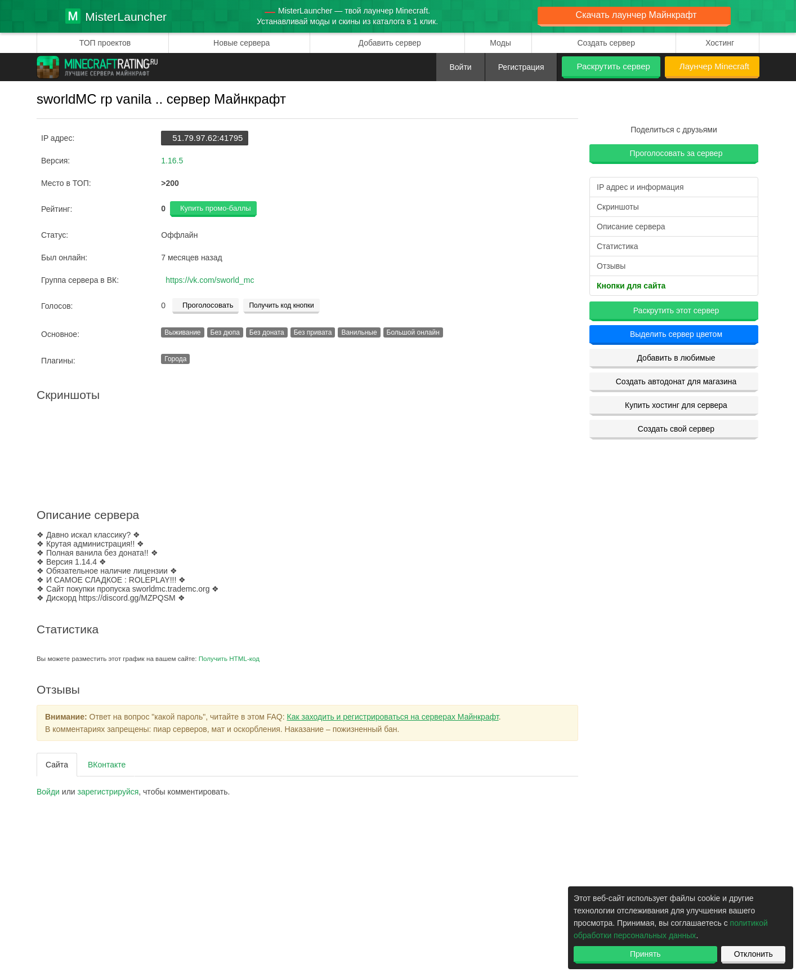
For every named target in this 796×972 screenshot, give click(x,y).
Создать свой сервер (676, 428)
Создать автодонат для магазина (676, 381)
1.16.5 (172, 160)
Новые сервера (241, 42)
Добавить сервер (390, 42)
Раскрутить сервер (613, 66)
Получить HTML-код (229, 658)
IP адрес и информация (640, 187)
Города (175, 359)
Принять (645, 953)
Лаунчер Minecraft (714, 66)
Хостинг (719, 42)
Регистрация (521, 67)
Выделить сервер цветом (676, 334)
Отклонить (753, 953)
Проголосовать (207, 305)
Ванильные (359, 332)
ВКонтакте (107, 764)
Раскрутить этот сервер (676, 310)
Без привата (313, 332)
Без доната (266, 332)
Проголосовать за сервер (676, 153)
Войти (460, 67)
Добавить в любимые (676, 357)
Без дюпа (225, 332)
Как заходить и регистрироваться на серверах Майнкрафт (393, 716)
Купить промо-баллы (215, 208)
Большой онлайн (413, 332)
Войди (48, 791)
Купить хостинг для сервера (676, 405)
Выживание (182, 332)
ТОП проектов (105, 42)
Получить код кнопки (281, 305)
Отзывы (611, 265)
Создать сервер (606, 42)
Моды (500, 42)
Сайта (57, 764)
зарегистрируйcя (108, 791)
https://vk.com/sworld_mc (210, 280)
